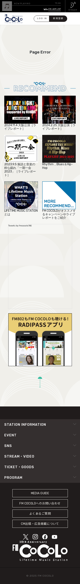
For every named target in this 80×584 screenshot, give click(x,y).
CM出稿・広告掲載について (40, 524)
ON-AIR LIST (54, 9)
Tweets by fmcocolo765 (20, 225)
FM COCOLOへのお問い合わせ (39, 503)
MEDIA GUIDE (40, 493)
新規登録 (58, 18)
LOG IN (42, 18)
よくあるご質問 (40, 513)
